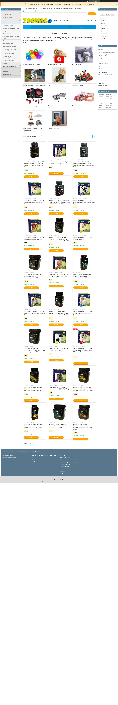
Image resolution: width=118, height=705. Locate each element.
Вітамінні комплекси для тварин (11, 28)
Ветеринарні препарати (9, 31)
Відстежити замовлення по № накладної (56, 27)
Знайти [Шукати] (92, 13)
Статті (4, 77)
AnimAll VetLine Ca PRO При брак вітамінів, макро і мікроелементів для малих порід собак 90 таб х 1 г (34, 389)
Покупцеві (5, 71)
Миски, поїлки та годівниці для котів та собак (10, 50)
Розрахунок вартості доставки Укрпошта (70, 462)
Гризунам (5, 20)
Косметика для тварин (8, 53)
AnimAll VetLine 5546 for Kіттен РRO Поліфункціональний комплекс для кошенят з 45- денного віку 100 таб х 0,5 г (34, 164)
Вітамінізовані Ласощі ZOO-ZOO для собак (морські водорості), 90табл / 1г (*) (34, 202)
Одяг (4, 41)
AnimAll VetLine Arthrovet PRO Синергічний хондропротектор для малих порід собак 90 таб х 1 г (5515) (59, 313)
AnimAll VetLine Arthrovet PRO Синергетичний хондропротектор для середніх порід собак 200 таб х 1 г (34, 350)
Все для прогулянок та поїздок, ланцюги (11, 37)
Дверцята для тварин (8, 60)
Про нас (73, 27)
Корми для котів (7, 14)
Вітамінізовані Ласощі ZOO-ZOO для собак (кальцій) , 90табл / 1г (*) (58, 162)
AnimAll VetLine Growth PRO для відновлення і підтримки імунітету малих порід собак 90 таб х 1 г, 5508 (59, 239)
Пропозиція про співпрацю (9, 457)
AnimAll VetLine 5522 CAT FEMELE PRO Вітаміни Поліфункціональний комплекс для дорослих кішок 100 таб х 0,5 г (59, 202)
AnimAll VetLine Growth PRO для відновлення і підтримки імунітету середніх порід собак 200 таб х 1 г (33, 276)
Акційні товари (6, 69)
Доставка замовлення (65, 457)
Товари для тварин (8, 25)
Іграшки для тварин (8, 43)
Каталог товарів (35, 461)
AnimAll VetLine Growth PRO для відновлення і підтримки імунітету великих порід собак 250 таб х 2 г (82, 276)
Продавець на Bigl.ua (59, 479)
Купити (31, 176)
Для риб (5, 63)
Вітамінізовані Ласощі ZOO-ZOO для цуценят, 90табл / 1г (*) (83, 238)
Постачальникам (7, 74)
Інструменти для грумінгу (9, 46)
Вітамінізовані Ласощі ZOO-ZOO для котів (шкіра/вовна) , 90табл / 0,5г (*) (58, 275)
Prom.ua (67, 478)
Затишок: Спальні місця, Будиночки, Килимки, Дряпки (10, 57)
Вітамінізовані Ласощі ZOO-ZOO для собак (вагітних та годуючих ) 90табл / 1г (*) (84, 202)
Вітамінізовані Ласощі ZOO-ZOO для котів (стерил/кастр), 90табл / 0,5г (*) (59, 388)
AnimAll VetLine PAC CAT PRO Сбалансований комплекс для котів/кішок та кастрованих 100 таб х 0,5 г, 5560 (83, 164)
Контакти (108, 27)
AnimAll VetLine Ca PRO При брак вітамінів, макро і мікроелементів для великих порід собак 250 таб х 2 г (34, 426)
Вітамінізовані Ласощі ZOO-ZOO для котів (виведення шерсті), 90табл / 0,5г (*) (34, 313)
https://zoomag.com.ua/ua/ (105, 74)
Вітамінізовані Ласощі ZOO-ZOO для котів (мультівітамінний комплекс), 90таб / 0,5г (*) (83, 350)
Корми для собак (7, 17)
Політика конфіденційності (72, 481)
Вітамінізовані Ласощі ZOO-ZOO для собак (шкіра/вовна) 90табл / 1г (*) (34, 238)
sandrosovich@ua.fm (103, 80)
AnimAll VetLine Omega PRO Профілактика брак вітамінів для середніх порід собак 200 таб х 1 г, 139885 (83, 427)
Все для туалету (7, 33)
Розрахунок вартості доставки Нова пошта (70, 460)
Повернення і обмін (65, 466)
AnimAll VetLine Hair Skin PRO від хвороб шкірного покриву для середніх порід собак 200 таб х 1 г (59, 426)
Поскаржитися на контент (59, 481)
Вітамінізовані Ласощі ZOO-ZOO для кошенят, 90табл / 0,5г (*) (58, 349)
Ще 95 (103, 38)
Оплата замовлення (65, 464)
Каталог (5, 11)
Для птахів (5, 22)
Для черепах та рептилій (9, 66)
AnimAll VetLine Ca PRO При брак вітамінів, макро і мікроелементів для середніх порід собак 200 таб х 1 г (83, 389)
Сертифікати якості (97, 27)
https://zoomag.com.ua (104, 68)
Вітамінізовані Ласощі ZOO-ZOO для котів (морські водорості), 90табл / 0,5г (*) (84, 313)
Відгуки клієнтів (83, 27)
